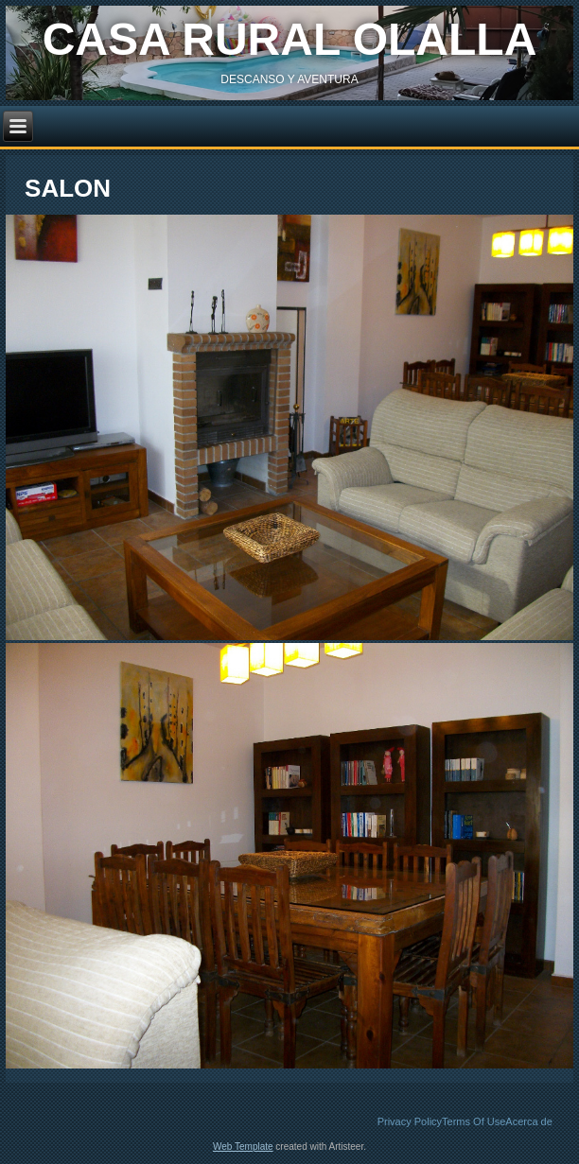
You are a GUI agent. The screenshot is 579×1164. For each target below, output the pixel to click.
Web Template (243, 1146)
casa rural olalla (290, 39)
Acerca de (529, 1121)
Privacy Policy (409, 1121)
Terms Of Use (473, 1121)
